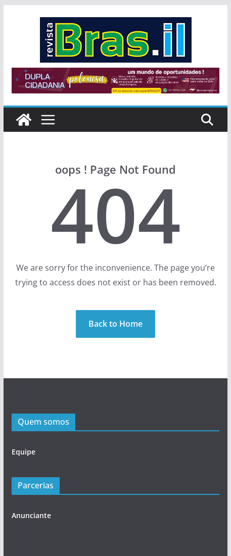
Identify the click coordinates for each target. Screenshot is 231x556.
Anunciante (31, 515)
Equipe (23, 452)
